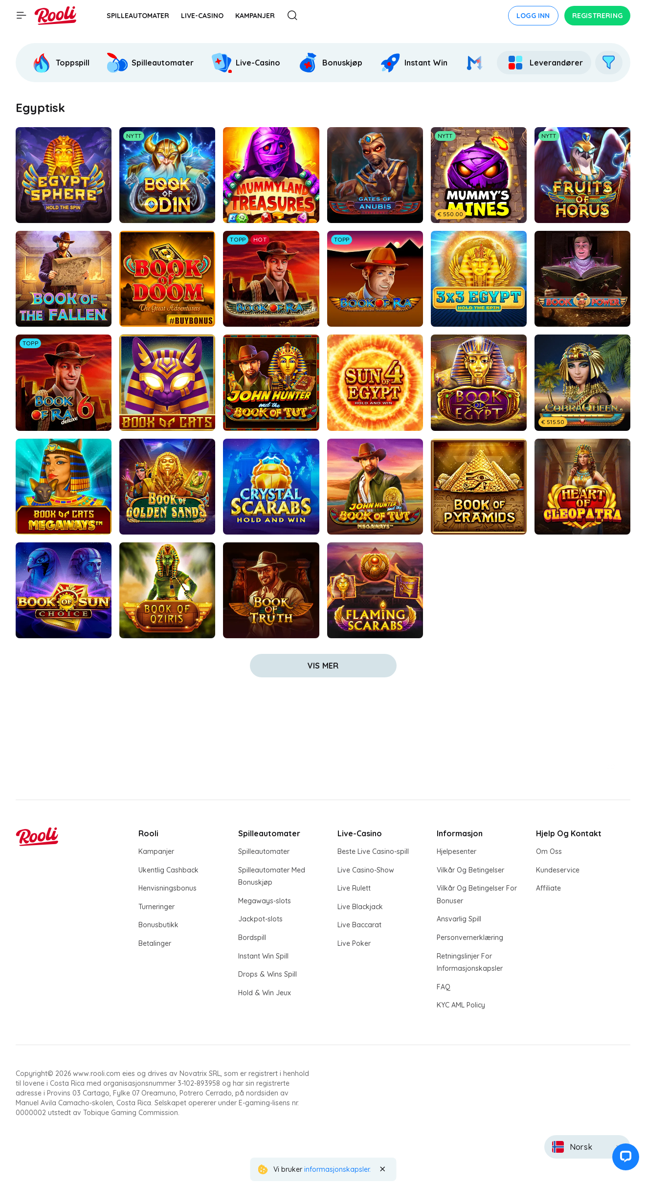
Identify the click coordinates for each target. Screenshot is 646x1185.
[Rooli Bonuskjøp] (330, 62)
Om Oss (549, 851)
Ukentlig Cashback (168, 870)
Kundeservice (557, 870)
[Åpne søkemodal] (292, 16)
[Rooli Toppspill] (60, 62)
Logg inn (533, 15)
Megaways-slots (264, 900)
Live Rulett (354, 888)
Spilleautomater (264, 851)
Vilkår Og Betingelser (470, 870)
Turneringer (156, 906)
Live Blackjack (360, 906)
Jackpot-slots (260, 919)
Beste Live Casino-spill (373, 851)
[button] (623, 1162)
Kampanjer (156, 851)
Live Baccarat (359, 924)
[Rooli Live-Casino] (245, 62)
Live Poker (354, 943)
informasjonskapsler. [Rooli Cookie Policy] (337, 1169)
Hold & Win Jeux (264, 992)
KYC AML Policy (461, 1005)
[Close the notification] (382, 1169)
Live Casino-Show (365, 870)
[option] (61, 62)
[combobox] (587, 1147)
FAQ (443, 987)
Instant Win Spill (263, 956)
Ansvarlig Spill (459, 919)
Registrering (597, 15)
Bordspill (252, 937)
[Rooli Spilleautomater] (150, 62)
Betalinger (154, 943)
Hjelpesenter (456, 851)
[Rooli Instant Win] (413, 62)
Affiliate (548, 888)
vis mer (323, 666)
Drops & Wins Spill (267, 974)
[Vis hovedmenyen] (21, 16)
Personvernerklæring (470, 937)
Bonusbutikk (158, 924)
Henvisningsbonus (167, 888)
